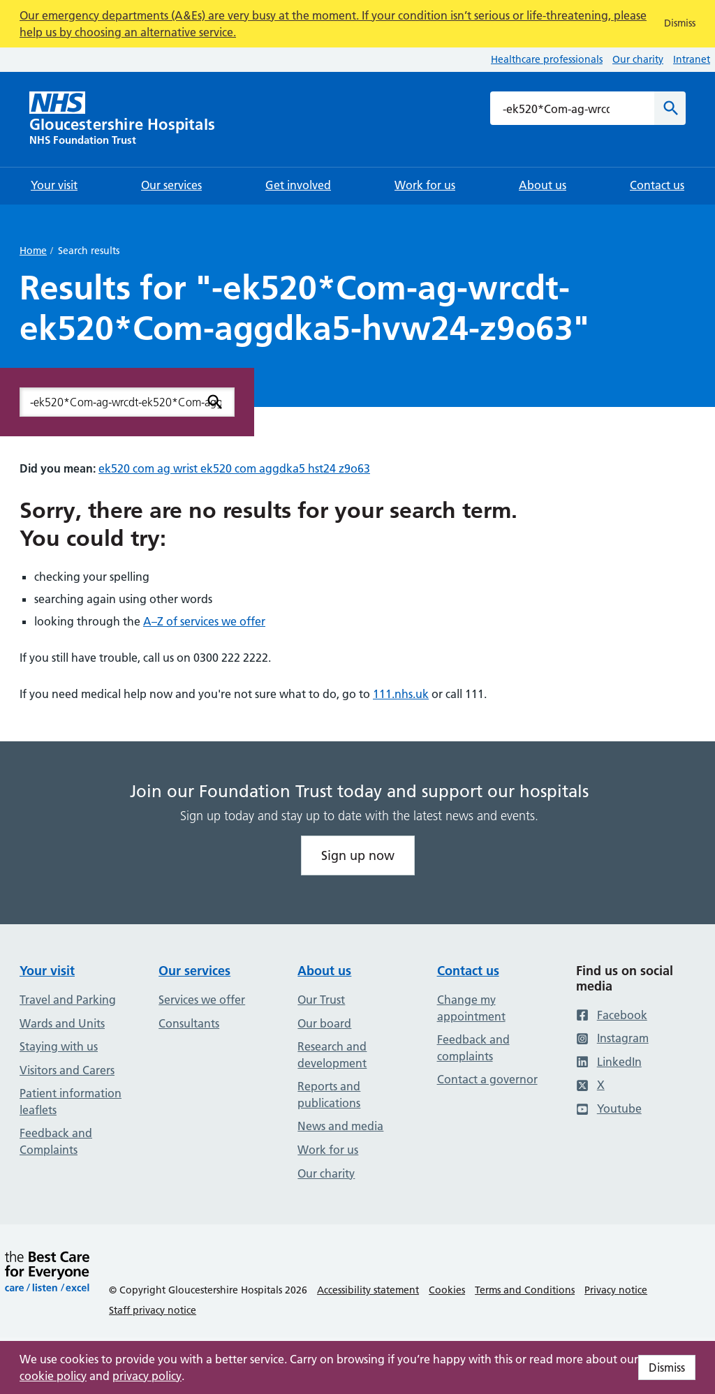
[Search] (670, 108)
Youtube (609, 1108)
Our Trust (321, 1000)
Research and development (332, 1054)
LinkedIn (609, 1062)
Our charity (637, 59)
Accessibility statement (368, 1290)
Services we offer (202, 1000)
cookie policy (53, 1376)
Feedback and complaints (473, 1047)
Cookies (447, 1290)
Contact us (468, 971)
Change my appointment (471, 1008)
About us (324, 971)
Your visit (47, 971)
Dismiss (667, 1367)
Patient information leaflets (70, 1101)
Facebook (611, 1015)
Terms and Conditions (525, 1290)
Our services (194, 971)
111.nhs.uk (401, 694)
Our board (324, 1023)
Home (33, 250)
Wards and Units (62, 1023)
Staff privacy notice (152, 1310)
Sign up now (358, 855)
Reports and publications (328, 1094)
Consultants (189, 1023)
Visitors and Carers (67, 1070)
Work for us (327, 1150)
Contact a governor (487, 1079)
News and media (340, 1126)
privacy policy (147, 1376)
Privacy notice (615, 1290)
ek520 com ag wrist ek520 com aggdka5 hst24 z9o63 (234, 468)
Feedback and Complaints (56, 1141)
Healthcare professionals (547, 59)
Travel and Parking (68, 1000)
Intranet (691, 59)
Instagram (612, 1038)
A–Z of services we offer (204, 621)
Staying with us (59, 1046)
